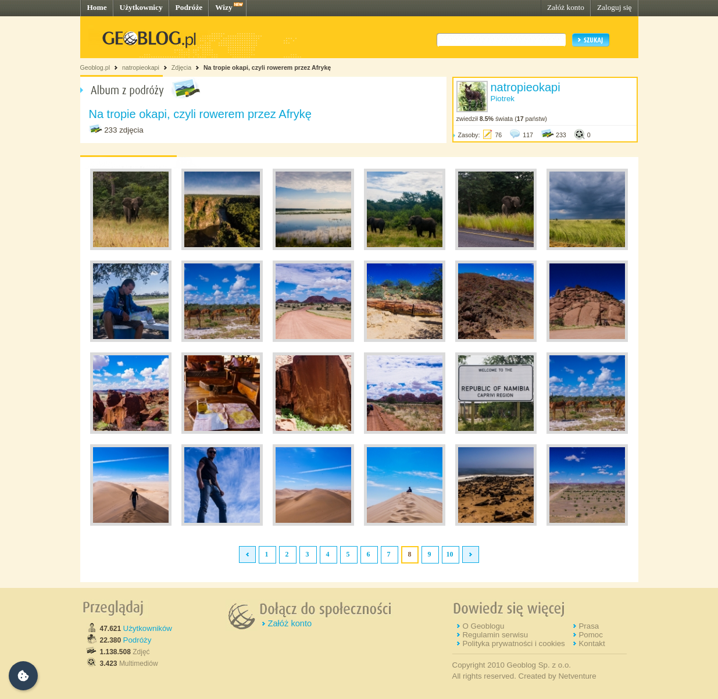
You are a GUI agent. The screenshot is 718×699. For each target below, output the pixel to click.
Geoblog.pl (95, 67)
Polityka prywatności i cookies (513, 643)
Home (97, 7)
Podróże (189, 7)
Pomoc (590, 634)
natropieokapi (140, 67)
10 (449, 554)
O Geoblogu (483, 626)
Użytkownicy (141, 7)
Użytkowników (147, 628)
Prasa (588, 626)
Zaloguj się (614, 7)
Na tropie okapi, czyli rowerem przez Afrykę (267, 67)
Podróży (137, 640)
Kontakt (591, 643)
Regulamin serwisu (495, 634)
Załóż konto (565, 7)
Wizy (223, 7)
